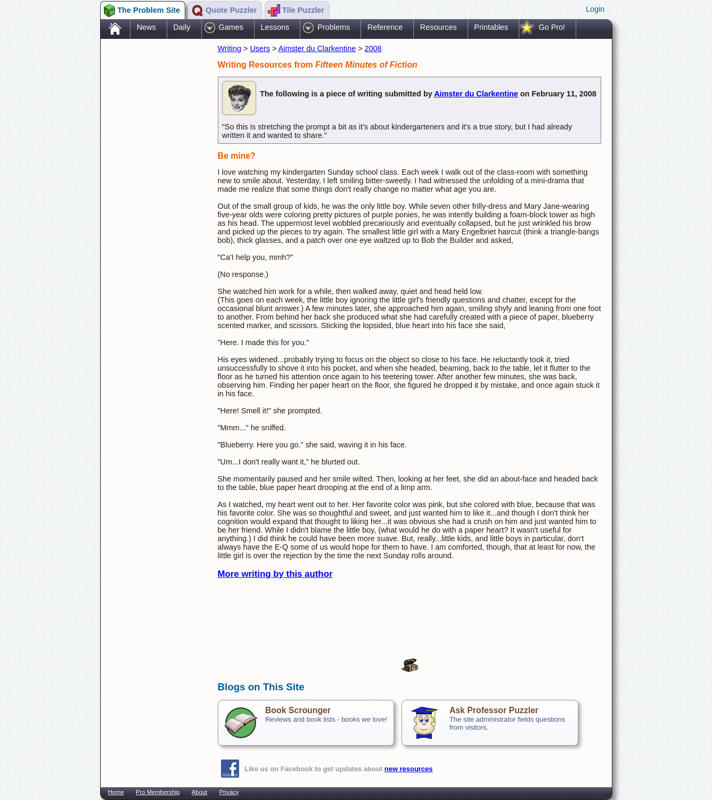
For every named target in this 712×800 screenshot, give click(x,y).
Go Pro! (551, 27)
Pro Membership (157, 792)
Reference (385, 27)
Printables (491, 27)
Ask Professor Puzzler (493, 710)
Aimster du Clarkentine (317, 48)
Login (595, 9)
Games (231, 27)
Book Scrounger (298, 710)
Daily (181, 27)
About (199, 792)
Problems (333, 27)
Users (260, 48)
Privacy (229, 792)
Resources (438, 27)
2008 (373, 48)
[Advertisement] (154, 209)
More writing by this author (275, 574)
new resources (408, 769)
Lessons (275, 27)
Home (116, 792)
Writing (230, 48)
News (146, 27)
